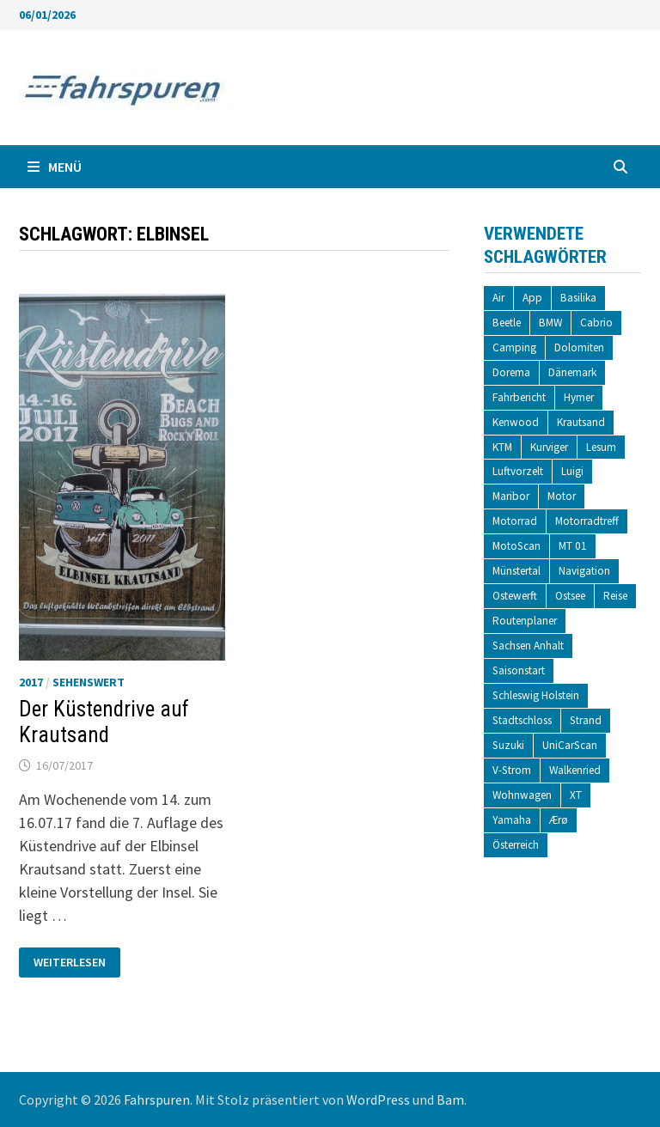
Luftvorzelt (517, 471)
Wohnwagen (522, 795)
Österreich (515, 845)
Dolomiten (579, 347)
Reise (615, 595)
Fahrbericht (519, 397)
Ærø (558, 820)
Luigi (572, 471)
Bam (450, 1099)
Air (498, 297)
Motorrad (514, 521)
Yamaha (511, 820)
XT (576, 795)
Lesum (601, 447)
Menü (55, 166)
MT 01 (573, 546)
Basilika (578, 297)
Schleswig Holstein (535, 695)
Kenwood (515, 422)
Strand (586, 720)
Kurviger (549, 447)
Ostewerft (514, 595)
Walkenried (575, 770)
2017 (31, 682)
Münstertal (516, 571)
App (532, 297)
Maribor (510, 496)
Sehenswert (88, 682)
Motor (561, 496)
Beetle (506, 322)
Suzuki (508, 745)
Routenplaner (524, 620)
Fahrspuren (157, 1099)
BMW (550, 322)
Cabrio (596, 322)
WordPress (378, 1099)
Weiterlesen (70, 962)
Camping (514, 347)
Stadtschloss (522, 720)
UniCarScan (569, 745)
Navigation (584, 571)
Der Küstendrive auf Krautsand (104, 722)
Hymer (579, 397)
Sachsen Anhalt (528, 645)
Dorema (511, 372)
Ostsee (570, 595)
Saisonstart (518, 670)
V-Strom (511, 770)
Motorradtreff (587, 521)
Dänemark (572, 372)
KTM (502, 447)
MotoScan (516, 546)
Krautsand (581, 422)
